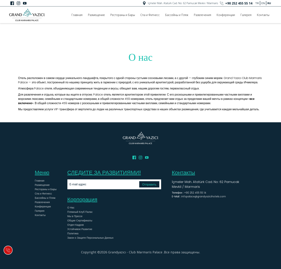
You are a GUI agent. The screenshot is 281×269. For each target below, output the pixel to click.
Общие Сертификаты (79, 220)
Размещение (96, 15)
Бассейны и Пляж (176, 15)
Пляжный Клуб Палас (80, 212)
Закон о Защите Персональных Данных (90, 237)
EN (263, 3)
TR (257, 3)
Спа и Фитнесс (150, 15)
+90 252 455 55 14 (195, 192)
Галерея (245, 15)
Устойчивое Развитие (79, 229)
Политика (72, 233)
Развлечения (202, 15)
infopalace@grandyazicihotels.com (203, 196)
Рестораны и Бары (122, 15)
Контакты (263, 15)
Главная (76, 15)
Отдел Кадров (75, 225)
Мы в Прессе (75, 216)
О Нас (71, 207)
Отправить (149, 184)
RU (269, 3)
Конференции (225, 15)
